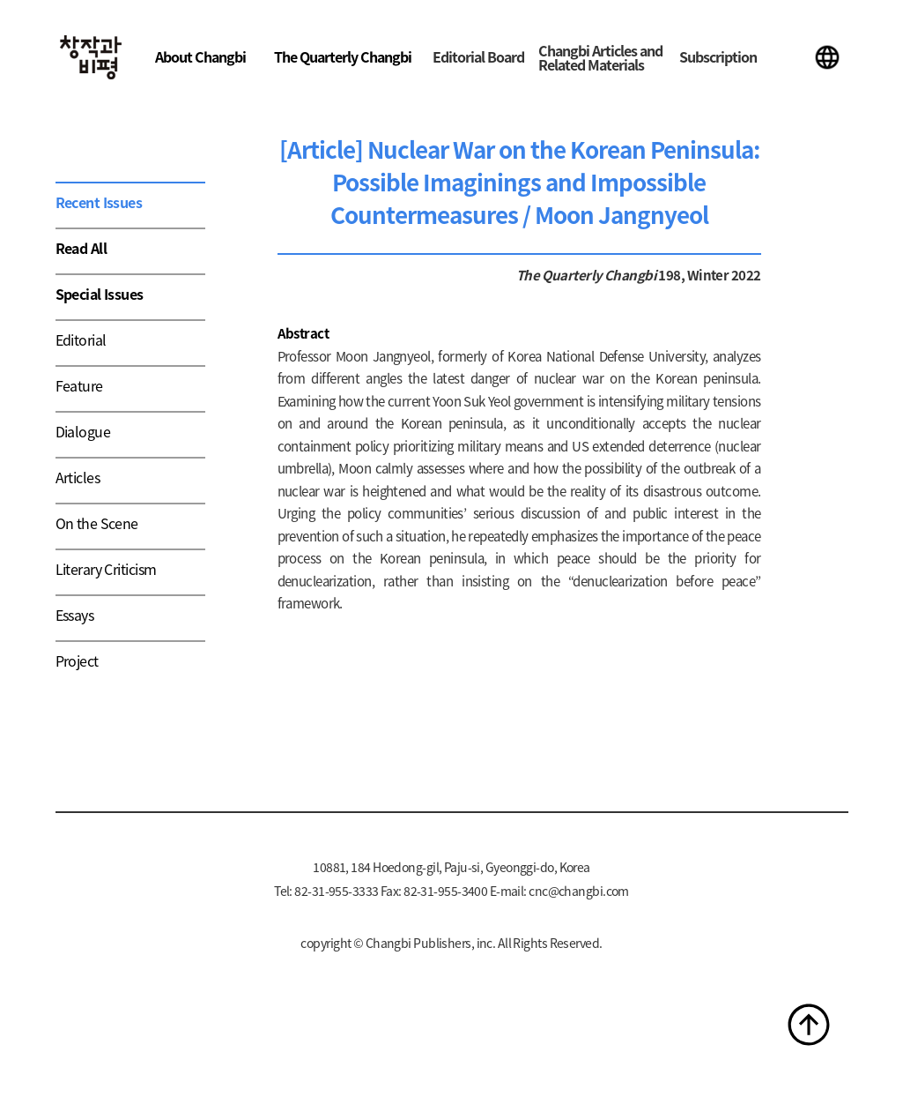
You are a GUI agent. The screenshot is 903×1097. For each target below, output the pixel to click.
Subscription (718, 56)
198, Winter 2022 (708, 274)
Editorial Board (478, 56)
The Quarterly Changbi (342, 56)
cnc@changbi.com (579, 890)
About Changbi (200, 56)
